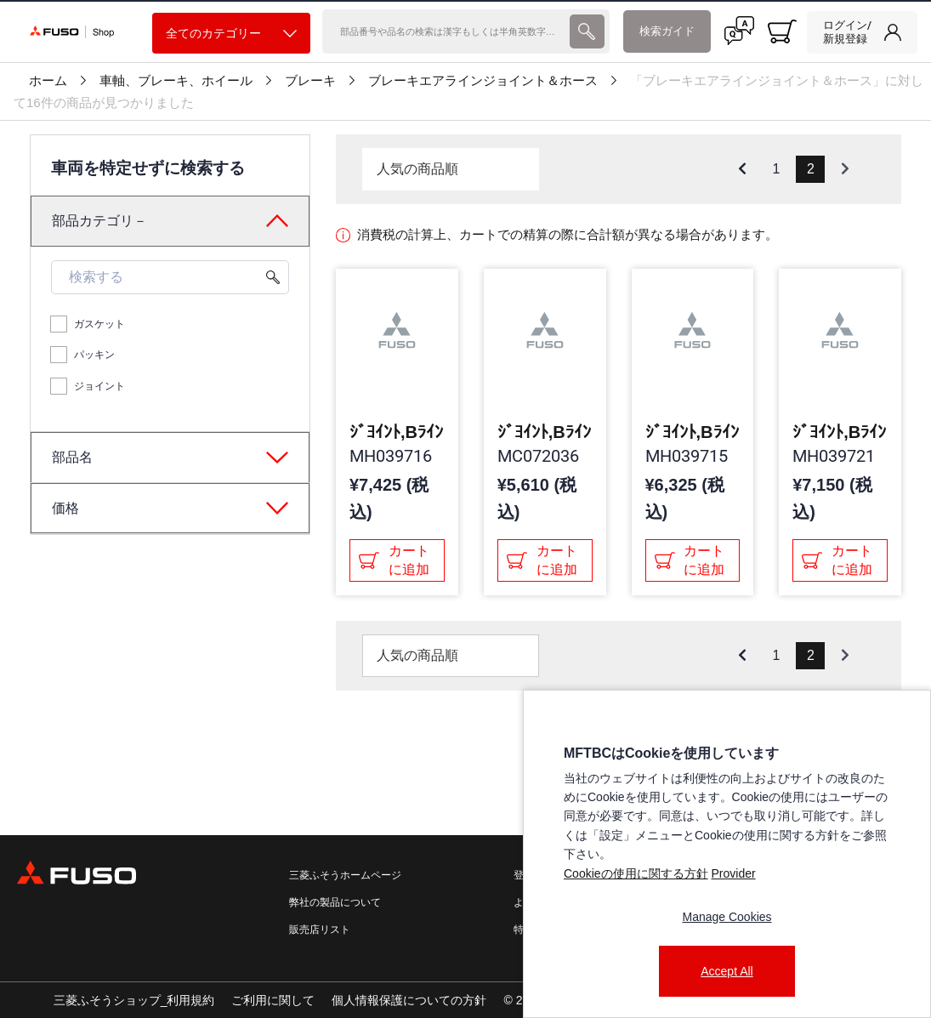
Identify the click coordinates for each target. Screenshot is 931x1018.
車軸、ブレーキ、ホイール (176, 80)
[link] (862, 32)
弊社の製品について (335, 902)
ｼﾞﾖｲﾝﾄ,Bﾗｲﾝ (396, 432)
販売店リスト (319, 930)
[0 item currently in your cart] (782, 31)
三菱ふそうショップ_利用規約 (134, 1000)
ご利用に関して (273, 1000)
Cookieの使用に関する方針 (636, 873)
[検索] (444, 31)
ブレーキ (310, 80)
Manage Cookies (726, 917)
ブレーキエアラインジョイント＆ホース (483, 80)
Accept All (726, 971)
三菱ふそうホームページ (345, 875)
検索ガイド (667, 31)
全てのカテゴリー (231, 34)
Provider (733, 873)
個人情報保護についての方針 (409, 1000)
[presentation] (587, 31)
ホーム (48, 80)
